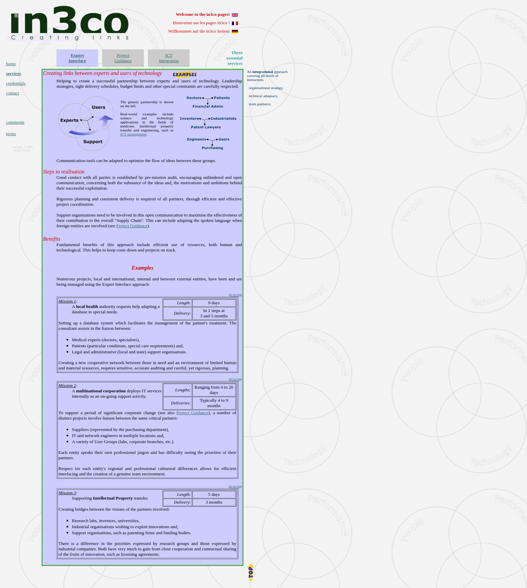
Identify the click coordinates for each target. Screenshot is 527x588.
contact (12, 92)
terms (11, 133)
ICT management (133, 134)
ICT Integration (168, 58)
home (11, 63)
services (13, 73)
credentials (16, 83)
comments (15, 122)
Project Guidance (123, 58)
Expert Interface (77, 58)
